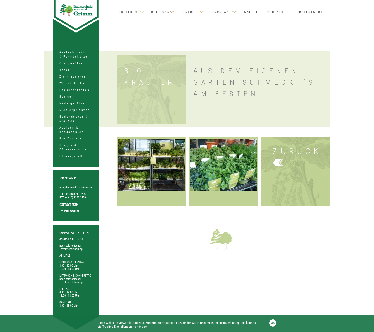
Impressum (69, 211)
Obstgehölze (71, 63)
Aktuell (191, 12)
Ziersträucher (72, 76)
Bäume (65, 96)
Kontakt (223, 12)
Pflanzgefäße (72, 156)
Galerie (252, 12)
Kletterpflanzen (74, 110)
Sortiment (129, 12)
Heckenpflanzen (74, 90)
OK (273, 323)
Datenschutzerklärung (225, 323)
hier (135, 326)
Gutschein (68, 205)
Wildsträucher (73, 83)
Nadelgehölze (72, 103)
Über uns (160, 12)
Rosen (65, 70)
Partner (275, 12)
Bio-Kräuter (70, 138)
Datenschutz (312, 12)
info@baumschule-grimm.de (75, 187)
